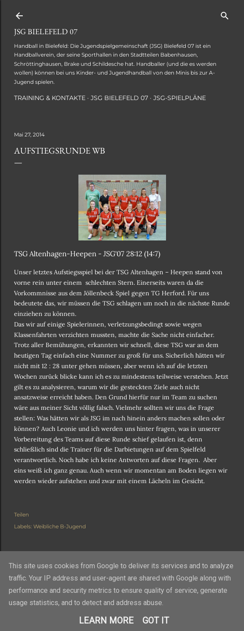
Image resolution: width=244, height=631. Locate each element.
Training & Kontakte (49, 98)
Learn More (106, 620)
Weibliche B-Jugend (59, 526)
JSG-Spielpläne (179, 98)
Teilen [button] (21, 514)
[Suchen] (224, 13)
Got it (155, 620)
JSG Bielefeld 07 (46, 31)
